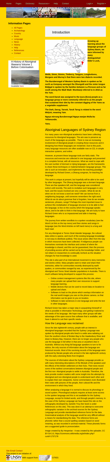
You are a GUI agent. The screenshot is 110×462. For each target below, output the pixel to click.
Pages (18, 3)
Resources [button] (44, 3)
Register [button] (101, 3)
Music (16, 36)
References (19, 50)
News (16, 42)
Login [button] (90, 3)
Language (18, 39)
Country (17, 33)
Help (56, 3)
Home (8, 3)
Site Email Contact (14, 451)
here (22, 86)
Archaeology (19, 30)
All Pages (18, 28)
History (17, 45)
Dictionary (30, 3)
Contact (65, 3)
